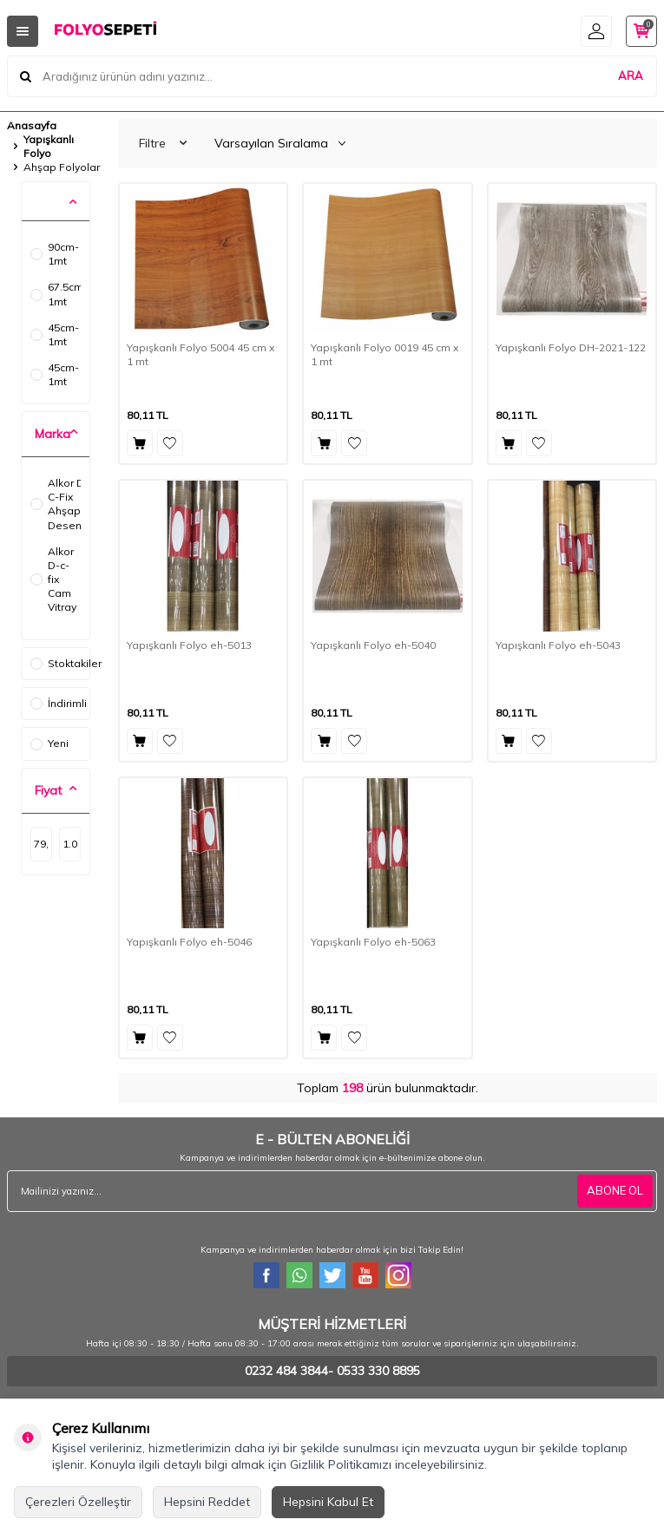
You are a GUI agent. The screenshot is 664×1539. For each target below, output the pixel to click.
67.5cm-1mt (55, 293)
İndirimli (58, 703)
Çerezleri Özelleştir (78, 1502)
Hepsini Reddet (207, 1502)
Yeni (49, 743)
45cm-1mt (54, 334)
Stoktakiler (59, 663)
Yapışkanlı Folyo (48, 146)
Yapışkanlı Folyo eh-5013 (189, 645)
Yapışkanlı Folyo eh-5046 (189, 941)
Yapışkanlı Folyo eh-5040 (373, 645)
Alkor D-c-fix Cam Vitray (53, 579)
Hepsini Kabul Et (328, 1502)
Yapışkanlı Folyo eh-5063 (373, 941)
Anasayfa (31, 125)
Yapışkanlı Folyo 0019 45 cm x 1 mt (384, 354)
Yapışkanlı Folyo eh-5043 (558, 645)
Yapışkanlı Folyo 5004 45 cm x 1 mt (200, 354)
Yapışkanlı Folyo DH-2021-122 (571, 347)
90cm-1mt (54, 253)
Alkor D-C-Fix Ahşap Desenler (55, 503)
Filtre (163, 143)
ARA (630, 75)
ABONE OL (615, 1190)
